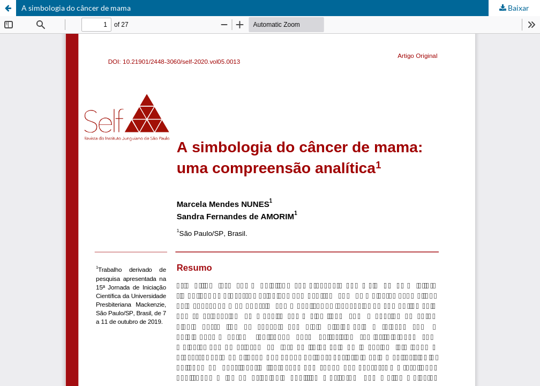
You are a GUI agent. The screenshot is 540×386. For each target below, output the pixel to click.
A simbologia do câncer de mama (76, 7)
